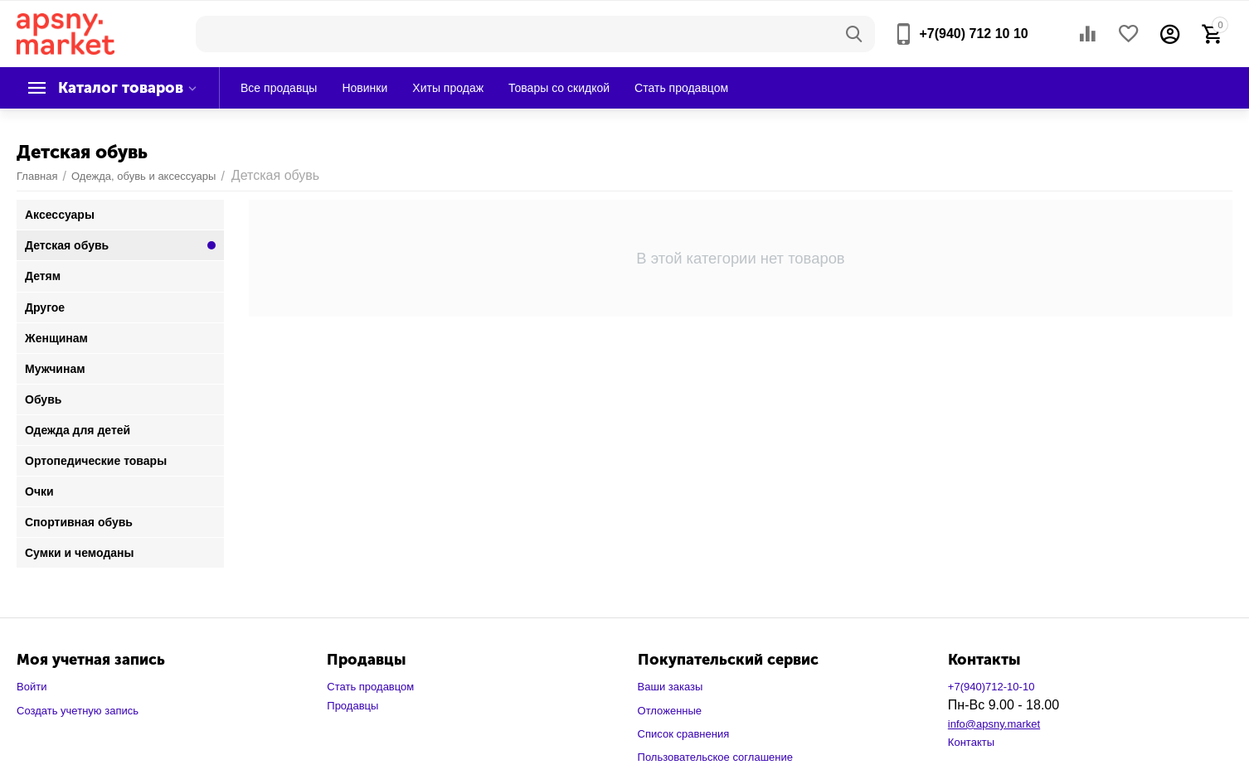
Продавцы (352, 705)
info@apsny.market (994, 724)
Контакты (971, 742)
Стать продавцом (370, 686)
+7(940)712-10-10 (991, 686)
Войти (31, 686)
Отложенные (670, 710)
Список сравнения (684, 734)
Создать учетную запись (78, 710)
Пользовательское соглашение (715, 757)
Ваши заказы (670, 686)
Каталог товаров (120, 87)
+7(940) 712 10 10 (973, 34)
